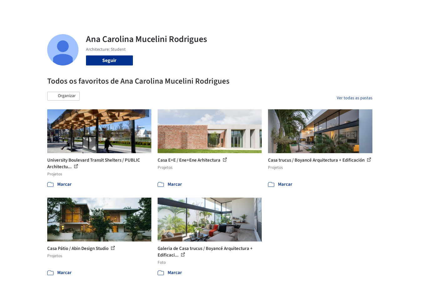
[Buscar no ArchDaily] (117, 9)
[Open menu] (400, 9)
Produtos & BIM (253, 8)
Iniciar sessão (339, 8)
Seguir (109, 60)
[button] (63, 96)
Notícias (283, 8)
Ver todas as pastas (354, 98)
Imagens (222, 8)
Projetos (199, 8)
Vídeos (304, 8)
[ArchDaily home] (25, 9)
